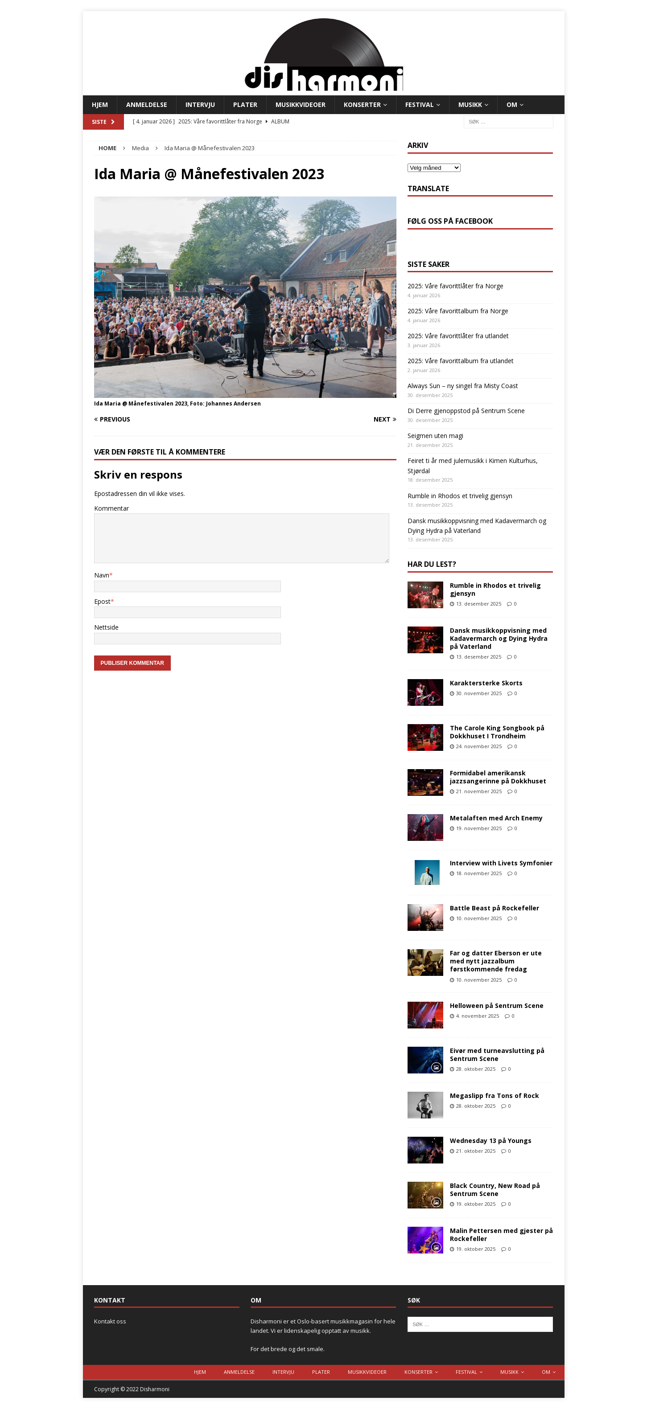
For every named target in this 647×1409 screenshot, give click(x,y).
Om (512, 104)
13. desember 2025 (478, 603)
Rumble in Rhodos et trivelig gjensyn (460, 496)
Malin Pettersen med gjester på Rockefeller (501, 1234)
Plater (245, 104)
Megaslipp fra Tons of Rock (494, 1095)
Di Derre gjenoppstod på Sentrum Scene (466, 410)
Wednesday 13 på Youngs (491, 1140)
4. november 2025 (477, 1015)
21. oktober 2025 (475, 1150)
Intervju (200, 104)
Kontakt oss (110, 1321)
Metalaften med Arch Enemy (496, 818)
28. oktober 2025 (475, 1068)
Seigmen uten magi (435, 435)
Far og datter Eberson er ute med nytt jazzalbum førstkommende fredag (496, 961)
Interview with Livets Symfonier (501, 863)
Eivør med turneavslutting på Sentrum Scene (497, 1054)
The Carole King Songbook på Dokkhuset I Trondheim (497, 732)
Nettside (106, 627)
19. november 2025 (479, 828)
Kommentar (111, 508)
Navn (101, 575)
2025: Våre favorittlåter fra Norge (455, 286)
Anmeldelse (146, 104)
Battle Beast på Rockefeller (494, 908)
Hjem (100, 104)
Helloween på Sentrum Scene (497, 1005)
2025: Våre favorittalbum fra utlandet (461, 360)
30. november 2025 (479, 693)
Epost (102, 601)
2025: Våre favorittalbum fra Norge (458, 311)
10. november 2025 (479, 918)
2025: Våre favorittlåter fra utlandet (458, 336)
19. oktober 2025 (475, 1203)
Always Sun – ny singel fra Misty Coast (463, 385)
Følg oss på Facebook (450, 221)
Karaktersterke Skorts (486, 683)
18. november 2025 (479, 873)
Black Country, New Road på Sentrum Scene (495, 1189)
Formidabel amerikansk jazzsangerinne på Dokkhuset (498, 777)
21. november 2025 (479, 791)
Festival (419, 104)
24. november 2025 (479, 746)
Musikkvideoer (301, 104)
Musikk (470, 104)
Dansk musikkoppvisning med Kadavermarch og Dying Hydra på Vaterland (499, 638)
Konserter (362, 104)
